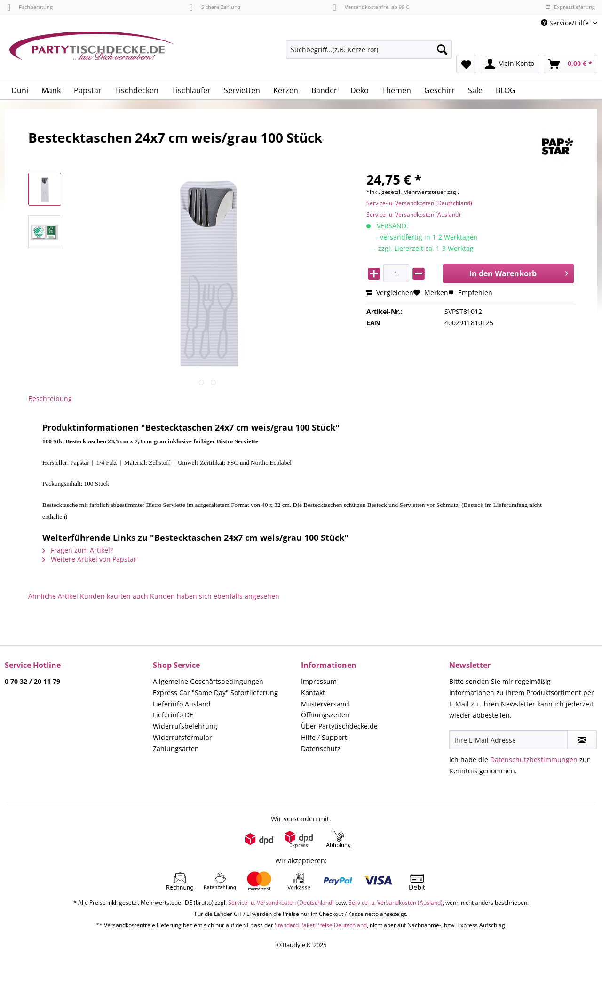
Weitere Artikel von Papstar (89, 558)
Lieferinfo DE (173, 714)
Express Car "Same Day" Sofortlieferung (215, 692)
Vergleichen (389, 292)
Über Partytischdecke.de (339, 726)
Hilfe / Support (324, 737)
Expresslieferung (570, 6)
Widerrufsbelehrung (185, 726)
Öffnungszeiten (325, 714)
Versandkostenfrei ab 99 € (371, 6)
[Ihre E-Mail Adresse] (508, 739)
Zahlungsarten (176, 748)
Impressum (319, 681)
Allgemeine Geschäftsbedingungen (208, 681)
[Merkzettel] (466, 64)
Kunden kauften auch (114, 596)
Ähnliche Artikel (53, 596)
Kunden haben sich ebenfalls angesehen (214, 596)
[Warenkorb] (570, 64)
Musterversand (325, 703)
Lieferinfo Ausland (182, 703)
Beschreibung (50, 398)
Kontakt (313, 692)
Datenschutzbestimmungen (534, 759)
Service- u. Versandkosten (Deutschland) (419, 203)
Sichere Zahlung (214, 6)
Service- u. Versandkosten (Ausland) (413, 214)
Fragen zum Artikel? (77, 550)
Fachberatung (30, 6)
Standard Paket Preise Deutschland (321, 925)
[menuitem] (369, 54)
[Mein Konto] (510, 64)
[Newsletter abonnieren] (582, 739)
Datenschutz (321, 748)
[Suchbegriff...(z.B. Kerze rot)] (369, 49)
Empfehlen (470, 292)
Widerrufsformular (182, 737)
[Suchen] (442, 49)
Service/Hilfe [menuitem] (566, 22)
